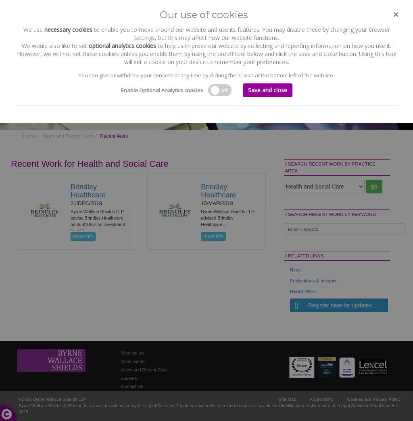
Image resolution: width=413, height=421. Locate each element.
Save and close (267, 90)
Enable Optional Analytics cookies (162, 90)
